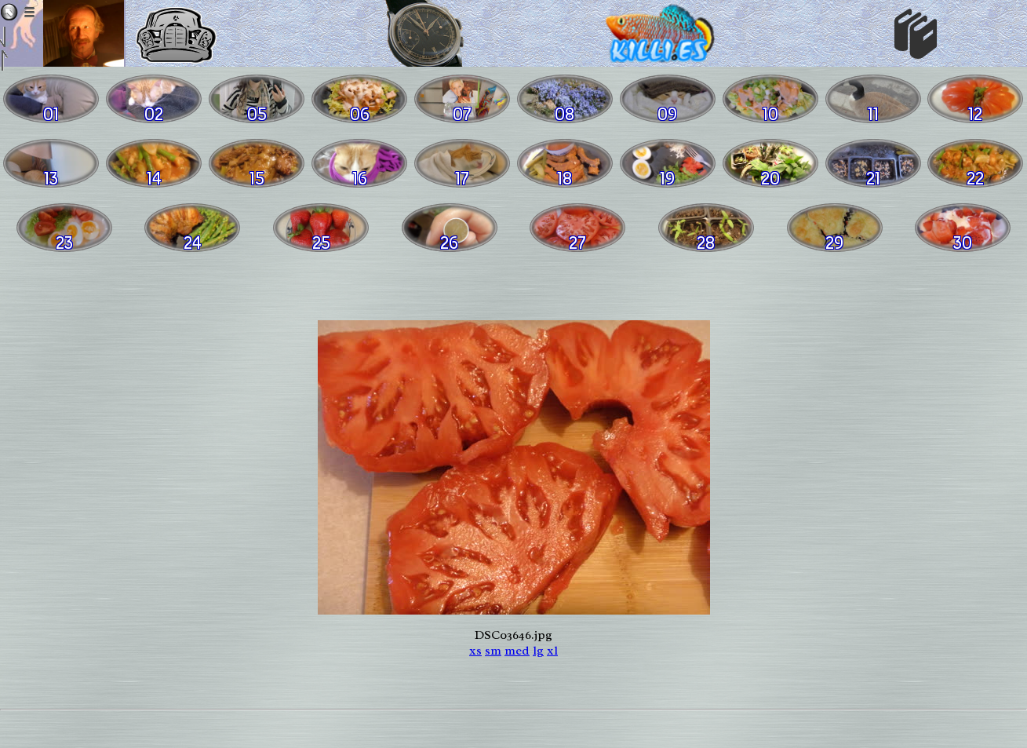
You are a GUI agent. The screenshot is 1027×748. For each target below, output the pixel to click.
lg (538, 651)
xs (475, 651)
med (517, 651)
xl (552, 651)
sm (493, 651)
